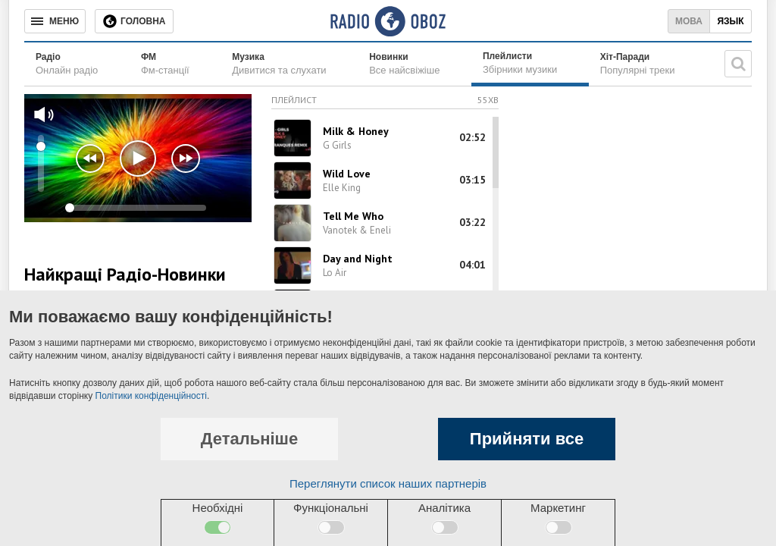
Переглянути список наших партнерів (388, 483)
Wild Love (347, 173)
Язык (730, 21)
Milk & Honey (356, 131)
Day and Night (358, 258)
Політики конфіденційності (151, 396)
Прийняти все (527, 438)
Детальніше (249, 438)
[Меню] (55, 21)
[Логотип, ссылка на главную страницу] (387, 21)
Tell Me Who (353, 216)
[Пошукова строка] (738, 63)
